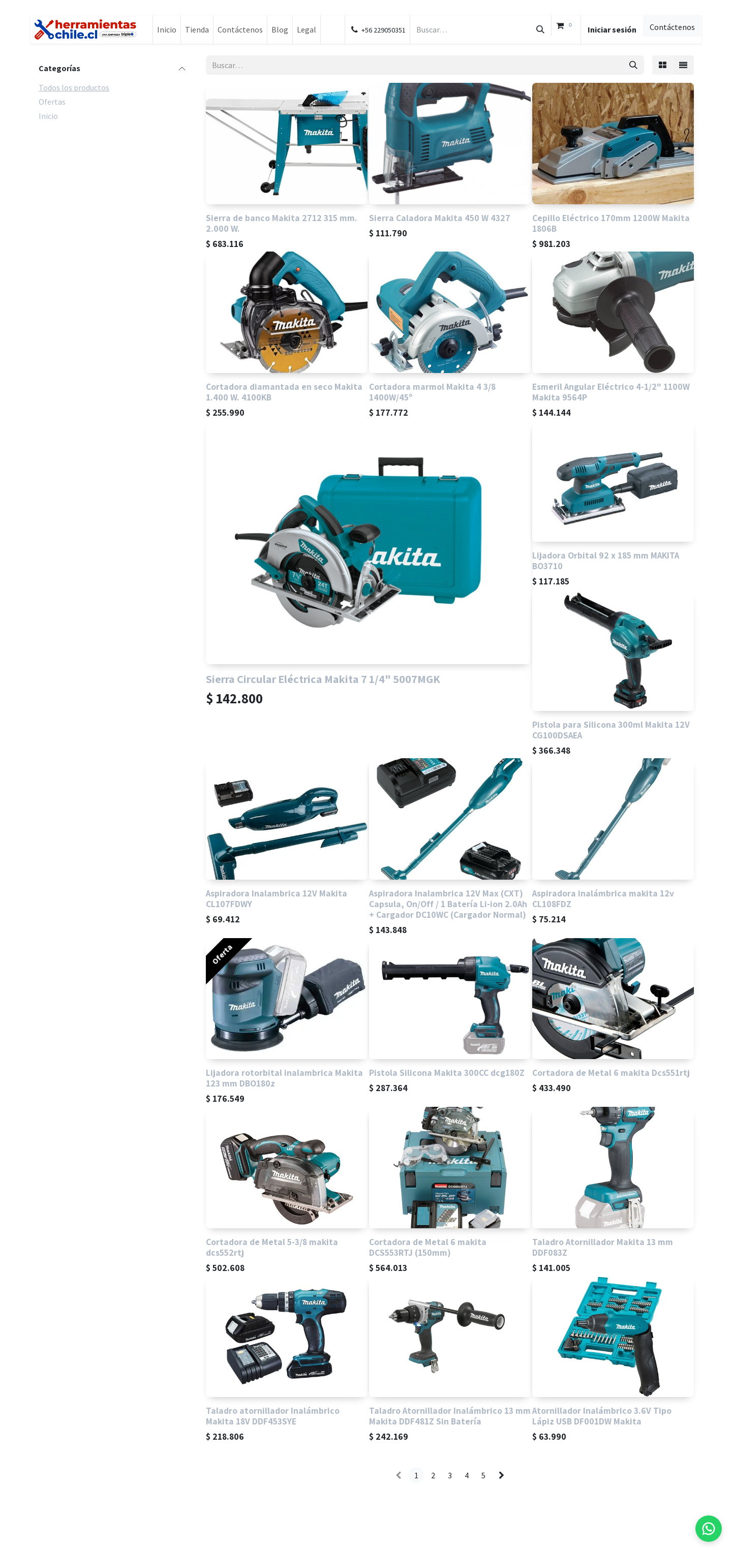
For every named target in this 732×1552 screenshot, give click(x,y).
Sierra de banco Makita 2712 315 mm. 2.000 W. (281, 223)
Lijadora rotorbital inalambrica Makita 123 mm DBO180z (284, 1078)
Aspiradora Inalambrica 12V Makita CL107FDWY (276, 898)
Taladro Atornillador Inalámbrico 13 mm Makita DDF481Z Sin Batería (450, 1416)
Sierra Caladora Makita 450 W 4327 (439, 218)
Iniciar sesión (612, 29)
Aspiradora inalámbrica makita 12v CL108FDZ (603, 898)
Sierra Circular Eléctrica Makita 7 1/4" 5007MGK (323, 678)
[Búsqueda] (540, 29)
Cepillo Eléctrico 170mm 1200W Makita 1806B (611, 223)
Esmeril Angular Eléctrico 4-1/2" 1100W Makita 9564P (611, 392)
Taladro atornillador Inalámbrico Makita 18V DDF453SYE (273, 1416)
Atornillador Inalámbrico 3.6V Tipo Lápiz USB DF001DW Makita (602, 1416)
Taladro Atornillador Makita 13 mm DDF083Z (602, 1247)
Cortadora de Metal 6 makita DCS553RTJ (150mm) (427, 1247)
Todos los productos (74, 87)
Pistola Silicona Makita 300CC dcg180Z (447, 1072)
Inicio (48, 116)
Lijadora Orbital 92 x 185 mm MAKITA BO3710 (605, 560)
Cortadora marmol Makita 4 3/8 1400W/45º (432, 392)
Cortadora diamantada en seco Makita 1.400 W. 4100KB (284, 392)
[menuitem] (166, 29)
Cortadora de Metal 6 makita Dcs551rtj (611, 1072)
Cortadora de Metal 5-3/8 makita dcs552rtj (272, 1247)
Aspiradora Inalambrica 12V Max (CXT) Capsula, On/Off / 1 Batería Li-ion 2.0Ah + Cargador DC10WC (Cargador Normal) (448, 903)
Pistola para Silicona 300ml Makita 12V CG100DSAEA (611, 730)
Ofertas (52, 102)
